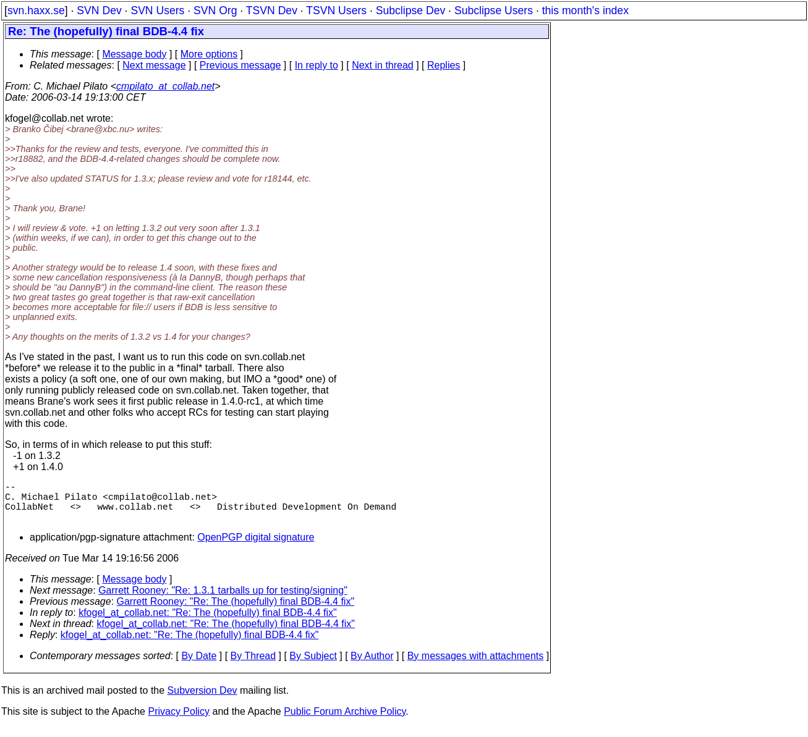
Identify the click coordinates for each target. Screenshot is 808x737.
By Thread (253, 665)
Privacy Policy (179, 721)
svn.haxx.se (36, 10)
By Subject (312, 665)
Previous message (240, 65)
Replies (443, 65)
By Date (198, 665)
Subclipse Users (493, 10)
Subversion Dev (202, 700)
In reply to (316, 65)
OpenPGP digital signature (255, 547)
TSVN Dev (271, 10)
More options (209, 54)
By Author (372, 665)
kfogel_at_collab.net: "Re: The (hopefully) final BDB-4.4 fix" (208, 622)
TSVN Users (336, 10)
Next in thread (383, 65)
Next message (153, 65)
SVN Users (157, 10)
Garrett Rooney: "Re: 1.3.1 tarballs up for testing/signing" (222, 600)
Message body (134, 54)
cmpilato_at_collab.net (165, 86)
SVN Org (215, 10)
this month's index (585, 10)
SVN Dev (99, 10)
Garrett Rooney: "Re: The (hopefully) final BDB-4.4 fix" (236, 611)
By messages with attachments (475, 665)
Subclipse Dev (410, 10)
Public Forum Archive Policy (345, 721)
